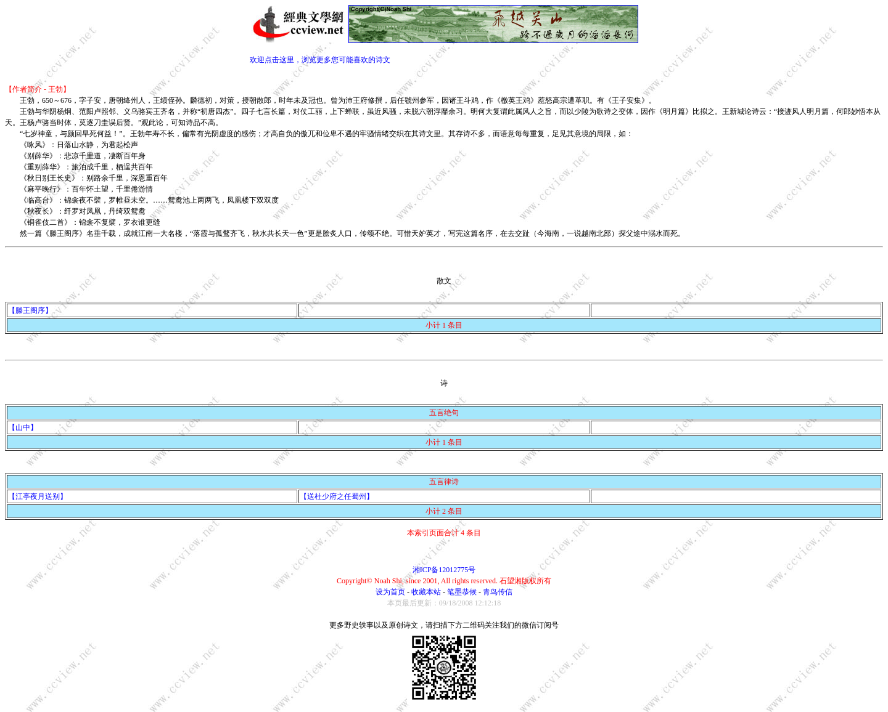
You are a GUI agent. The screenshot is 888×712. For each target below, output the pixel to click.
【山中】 (23, 427)
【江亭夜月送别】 (37, 496)
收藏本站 (426, 592)
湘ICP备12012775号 (444, 569)
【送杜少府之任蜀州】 (337, 496)
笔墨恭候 (462, 592)
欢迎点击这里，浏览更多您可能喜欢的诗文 (320, 59)
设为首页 (390, 592)
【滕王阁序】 (30, 310)
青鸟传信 (497, 592)
